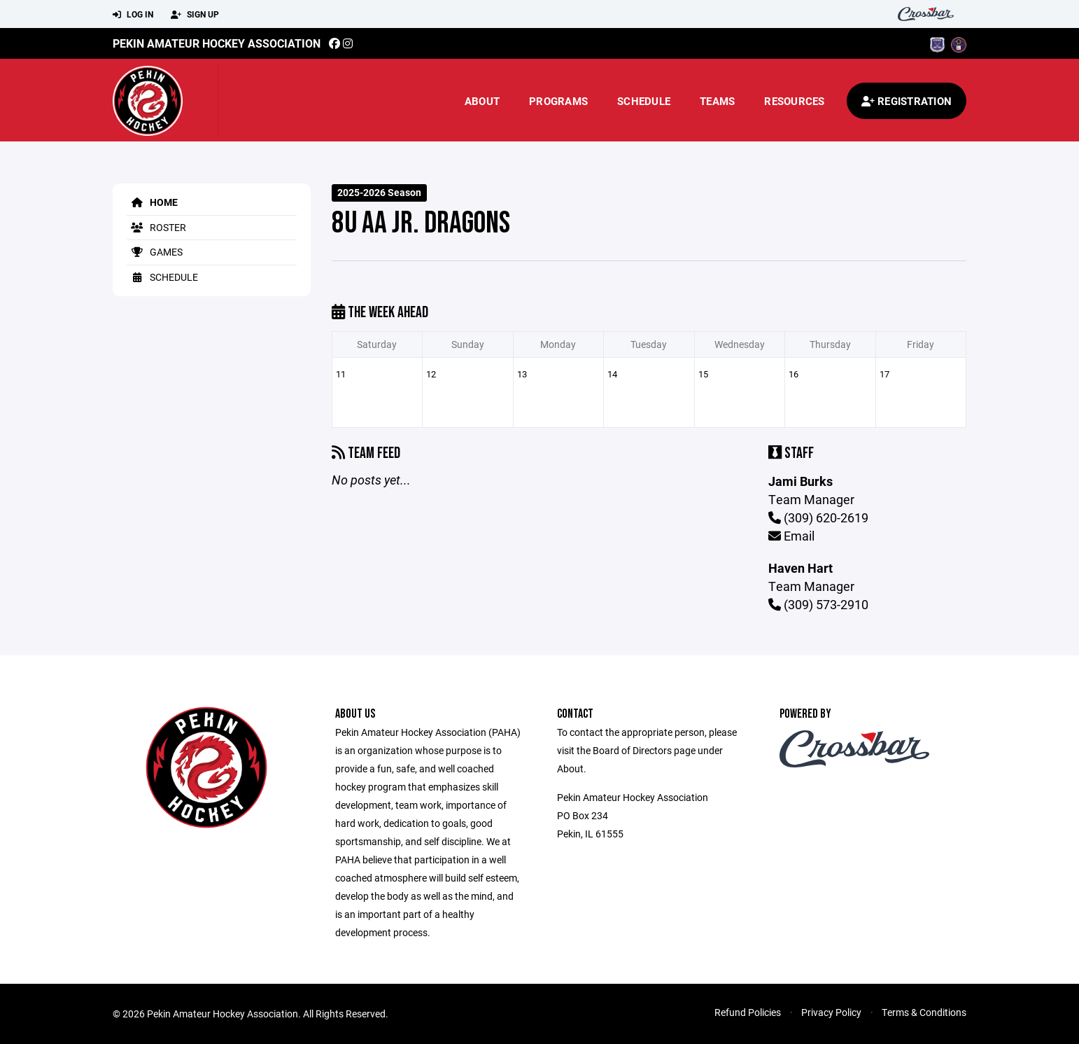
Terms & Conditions (924, 1012)
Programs (558, 101)
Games (155, 251)
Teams (717, 101)
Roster (156, 227)
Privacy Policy (831, 1012)
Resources (794, 101)
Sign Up (195, 14)
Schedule (643, 101)
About (482, 101)
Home (152, 202)
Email (791, 535)
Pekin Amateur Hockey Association (216, 43)
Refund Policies (747, 1012)
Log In (133, 14)
